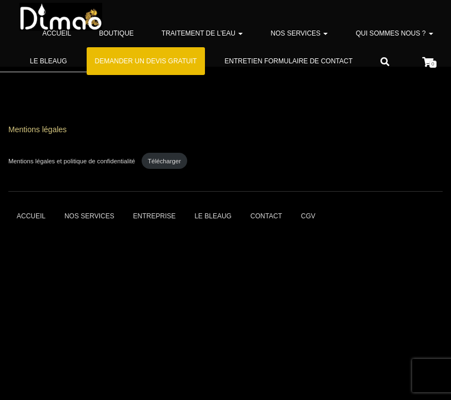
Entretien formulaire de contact (288, 61)
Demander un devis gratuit (146, 61)
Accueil (56, 33)
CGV (308, 216)
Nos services (299, 33)
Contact (266, 216)
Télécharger (164, 161)
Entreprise (154, 216)
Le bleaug (48, 61)
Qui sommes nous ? (394, 33)
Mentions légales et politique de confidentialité (72, 161)
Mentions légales (37, 129)
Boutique (116, 33)
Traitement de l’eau (202, 33)
